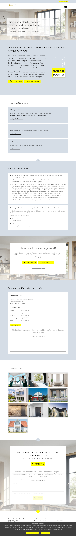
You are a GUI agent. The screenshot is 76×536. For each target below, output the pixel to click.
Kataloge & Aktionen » (16, 119)
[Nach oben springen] (38, 160)
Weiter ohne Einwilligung (33, 533)
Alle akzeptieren (45, 533)
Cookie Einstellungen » (38, 336)
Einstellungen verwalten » (54, 529)
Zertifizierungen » (15, 149)
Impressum (59, 518)
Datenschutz (60, 520)
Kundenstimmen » (15, 134)
